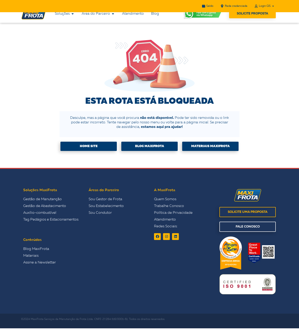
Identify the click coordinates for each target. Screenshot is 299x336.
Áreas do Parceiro (104, 198)
